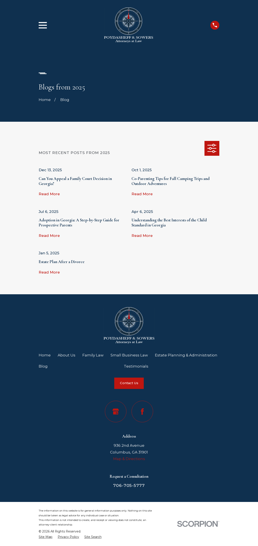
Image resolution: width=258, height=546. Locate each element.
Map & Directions (129, 459)
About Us (66, 355)
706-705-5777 (129, 485)
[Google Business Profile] (115, 411)
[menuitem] (45, 536)
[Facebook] (142, 411)
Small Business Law (129, 355)
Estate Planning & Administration (186, 355)
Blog (43, 366)
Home (45, 355)
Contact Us (129, 383)
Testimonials (136, 366)
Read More (49, 194)
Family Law (93, 355)
